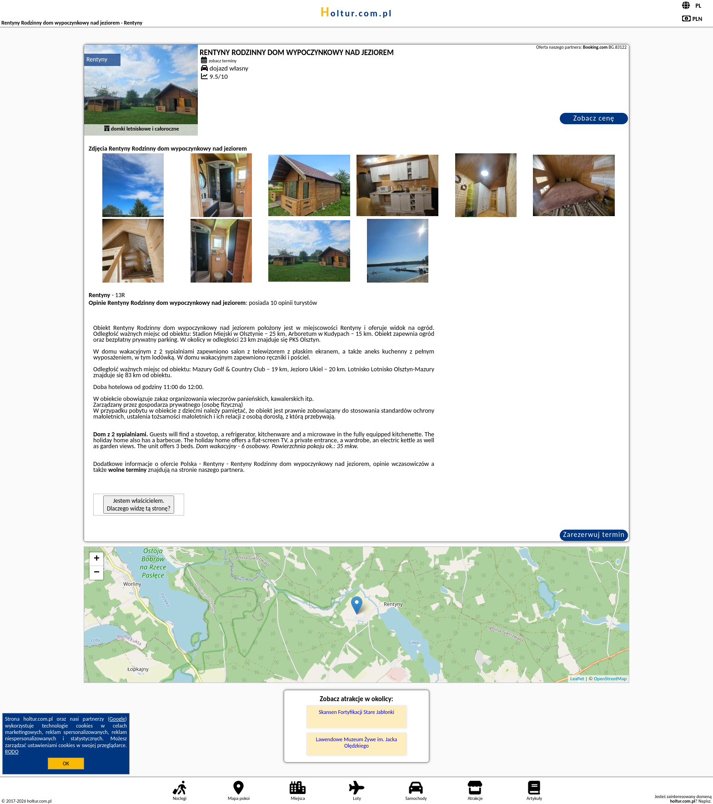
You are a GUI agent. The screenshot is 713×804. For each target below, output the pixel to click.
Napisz (704, 801)
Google (118, 719)
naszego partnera (220, 470)
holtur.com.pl (356, 13)
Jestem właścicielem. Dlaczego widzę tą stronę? (139, 504)
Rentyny (96, 59)
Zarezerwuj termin (594, 534)
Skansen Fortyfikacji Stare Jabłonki (356, 712)
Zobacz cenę (594, 118)
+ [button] (97, 559)
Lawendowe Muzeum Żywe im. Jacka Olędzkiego (356, 742)
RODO (12, 751)
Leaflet (577, 679)
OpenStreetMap (610, 679)
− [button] (97, 573)
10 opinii (282, 303)
